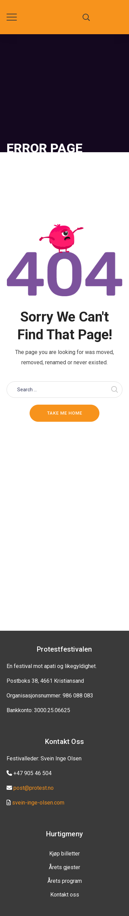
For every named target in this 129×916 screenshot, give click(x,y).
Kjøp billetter (64, 853)
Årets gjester (64, 867)
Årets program (64, 881)
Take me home (64, 413)
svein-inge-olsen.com (38, 802)
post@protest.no (33, 788)
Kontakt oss (64, 894)
